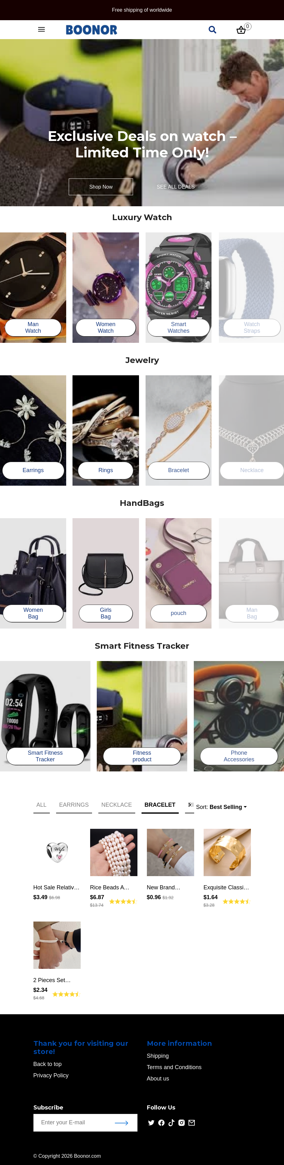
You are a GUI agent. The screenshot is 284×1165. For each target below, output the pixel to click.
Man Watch (34, 327)
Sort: (219, 807)
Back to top (48, 1064)
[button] (190, 805)
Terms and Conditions (175, 1067)
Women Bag (34, 613)
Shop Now (101, 187)
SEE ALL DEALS (175, 187)
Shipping (159, 1056)
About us (159, 1078)
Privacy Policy (52, 1075)
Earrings (34, 470)
